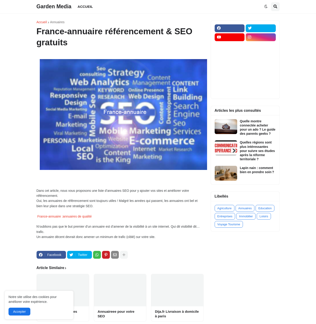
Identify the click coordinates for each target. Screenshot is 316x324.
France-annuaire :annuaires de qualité (64, 216)
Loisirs (263, 216)
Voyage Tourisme (228, 224)
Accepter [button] (19, 311)
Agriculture (224, 208)
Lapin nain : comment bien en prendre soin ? (257, 170)
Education (265, 208)
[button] (266, 6)
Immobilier (246, 216)
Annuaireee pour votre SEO (116, 314)
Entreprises (225, 216)
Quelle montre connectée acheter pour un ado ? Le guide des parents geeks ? (258, 127)
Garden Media (54, 6)
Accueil (42, 22)
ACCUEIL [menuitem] (85, 7)
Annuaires (57, 22)
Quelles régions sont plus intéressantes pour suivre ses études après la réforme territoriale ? (257, 150)
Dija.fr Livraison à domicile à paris (177, 314)
